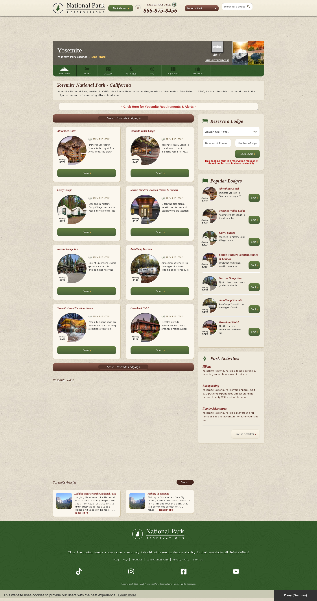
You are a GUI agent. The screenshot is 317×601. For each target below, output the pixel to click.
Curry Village (64, 190)
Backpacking (211, 385)
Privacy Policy (181, 559)
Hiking (207, 366)
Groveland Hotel (140, 308)
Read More (98, 57)
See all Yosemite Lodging (123, 118)
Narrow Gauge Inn (67, 249)
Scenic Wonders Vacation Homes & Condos (154, 190)
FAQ (125, 559)
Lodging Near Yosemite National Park (95, 493)
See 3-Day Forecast (217, 60)
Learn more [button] (127, 595)
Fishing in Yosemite (158, 493)
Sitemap (198, 559)
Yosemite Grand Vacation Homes (75, 308)
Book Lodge (247, 154)
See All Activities (246, 434)
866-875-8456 (160, 10)
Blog (116, 559)
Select (87, 174)
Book (254, 198)
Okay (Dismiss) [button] (295, 595)
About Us (137, 559)
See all (185, 482)
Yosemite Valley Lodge (143, 130)
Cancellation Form (157, 559)
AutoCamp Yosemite (141, 249)
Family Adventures (215, 408)
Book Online (121, 9)
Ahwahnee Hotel (66, 130)
